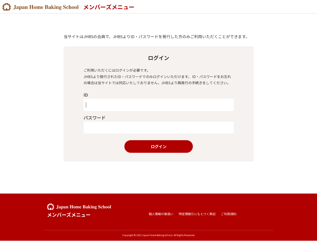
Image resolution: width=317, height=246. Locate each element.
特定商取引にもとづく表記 (197, 219)
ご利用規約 (228, 219)
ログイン (159, 152)
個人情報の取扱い (161, 219)
